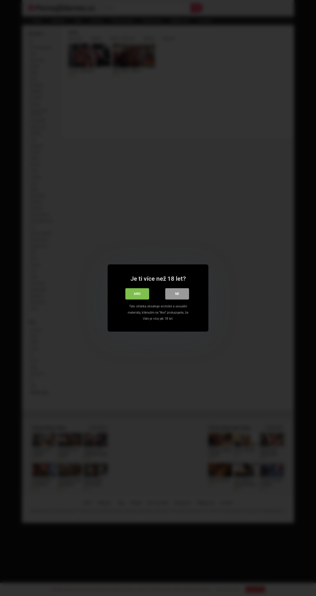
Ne (177, 294)
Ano (137, 294)
